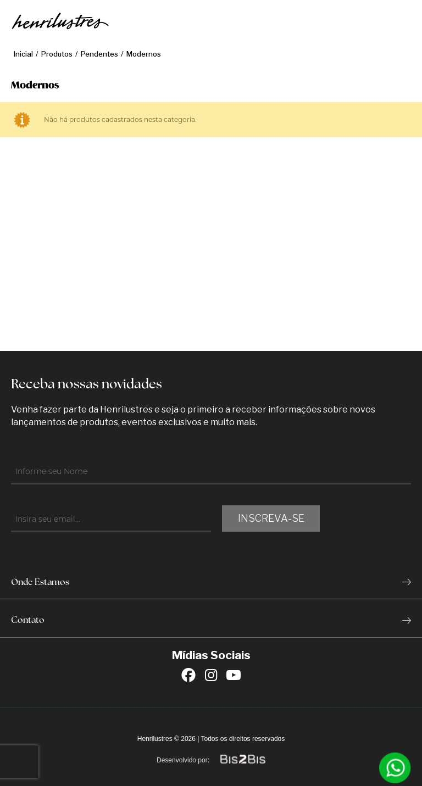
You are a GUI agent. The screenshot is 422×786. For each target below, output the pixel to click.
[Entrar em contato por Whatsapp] (395, 767)
